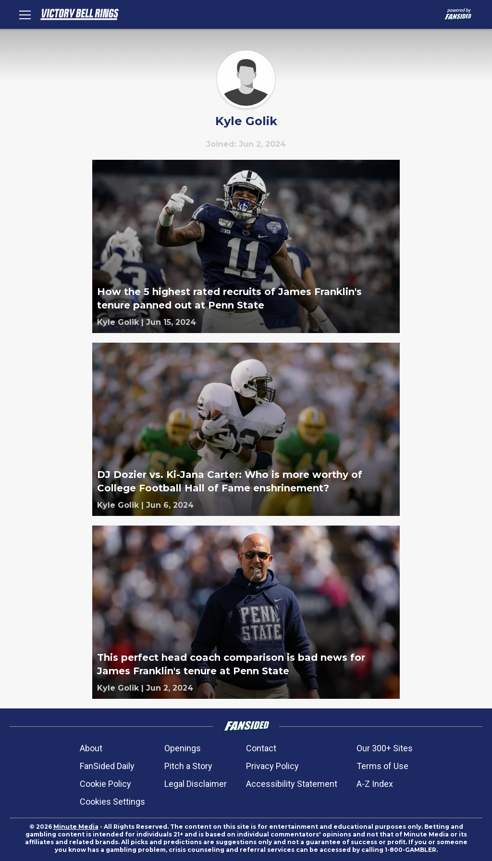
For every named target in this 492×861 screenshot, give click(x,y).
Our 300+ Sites (385, 748)
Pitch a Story (188, 766)
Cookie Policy (105, 784)
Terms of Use (382, 766)
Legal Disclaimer (195, 784)
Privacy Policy (272, 766)
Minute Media (75, 826)
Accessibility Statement (291, 784)
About (91, 748)
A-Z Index (375, 784)
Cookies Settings (112, 802)
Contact (261, 748)
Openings (182, 748)
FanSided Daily (107, 766)
